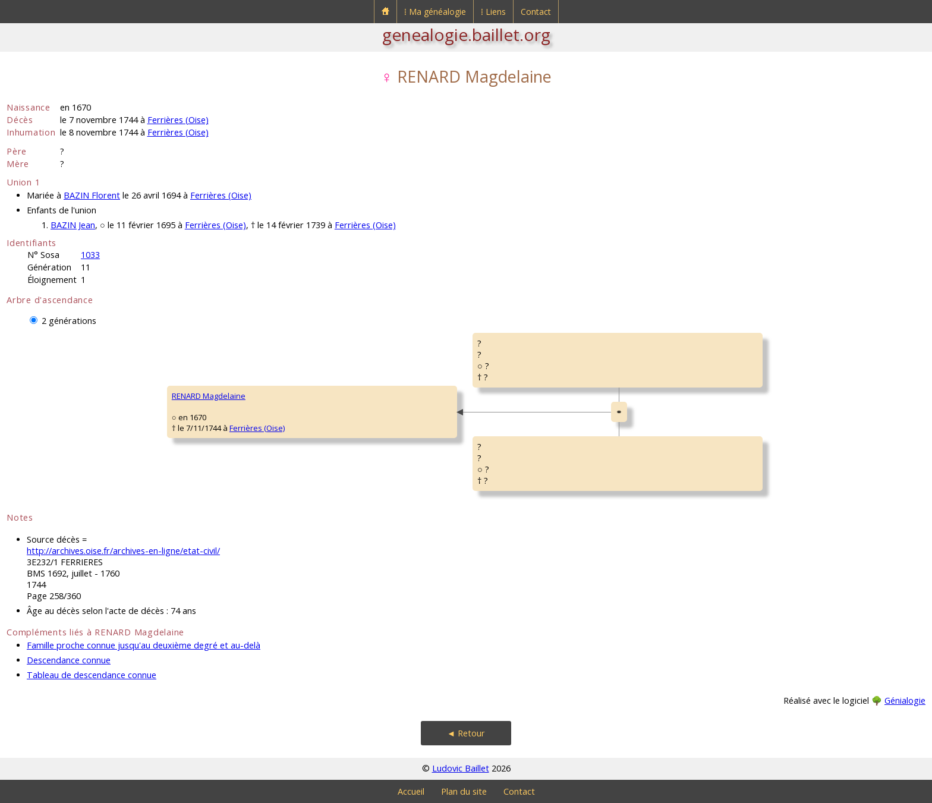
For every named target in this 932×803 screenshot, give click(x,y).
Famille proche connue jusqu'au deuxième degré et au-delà (143, 645)
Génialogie (904, 700)
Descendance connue (69, 660)
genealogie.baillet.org (466, 34)
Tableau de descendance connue (91, 675)
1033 (90, 254)
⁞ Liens (493, 11)
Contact (536, 11)
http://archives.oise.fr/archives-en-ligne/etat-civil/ (123, 550)
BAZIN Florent (92, 195)
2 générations (69, 320)
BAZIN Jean (73, 225)
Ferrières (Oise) (178, 119)
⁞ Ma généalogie (435, 11)
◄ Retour (466, 733)
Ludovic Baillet (460, 768)
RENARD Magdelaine (208, 396)
